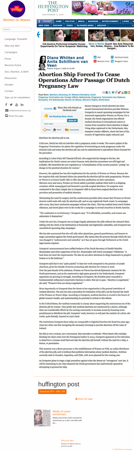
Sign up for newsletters (17, 97)
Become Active (13, 65)
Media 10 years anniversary (62, 413)
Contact (9, 91)
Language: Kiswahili (16, 39)
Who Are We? (12, 45)
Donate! (9, 84)
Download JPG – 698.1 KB (52, 391)
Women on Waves (16, 11)
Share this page (14, 115)
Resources (11, 78)
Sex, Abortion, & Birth (16, 71)
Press (8, 58)
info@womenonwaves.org (18, 110)
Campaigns (11, 52)
